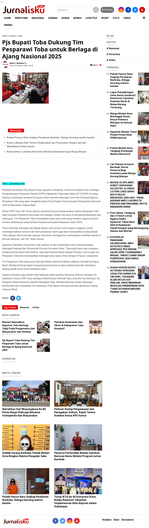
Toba (20, 35)
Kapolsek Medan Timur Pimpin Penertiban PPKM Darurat (123, 134)
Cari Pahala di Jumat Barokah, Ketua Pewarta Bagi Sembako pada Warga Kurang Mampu (123, 170)
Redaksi (106, 519)
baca (93, 65)
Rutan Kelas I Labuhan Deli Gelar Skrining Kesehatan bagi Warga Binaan (46, 151)
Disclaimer (127, 519)
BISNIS (77, 18)
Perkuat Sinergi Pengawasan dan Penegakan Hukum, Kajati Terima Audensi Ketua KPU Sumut (74, 412)
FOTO (116, 18)
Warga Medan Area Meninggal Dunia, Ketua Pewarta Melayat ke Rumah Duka (121, 119)
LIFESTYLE (91, 18)
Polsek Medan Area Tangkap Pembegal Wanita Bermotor (121, 151)
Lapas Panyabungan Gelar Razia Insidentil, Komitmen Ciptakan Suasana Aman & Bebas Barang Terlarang (123, 100)
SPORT (105, 18)
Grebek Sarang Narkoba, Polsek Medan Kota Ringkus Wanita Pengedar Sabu (25, 454)
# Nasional (113, 48)
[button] (143, 16)
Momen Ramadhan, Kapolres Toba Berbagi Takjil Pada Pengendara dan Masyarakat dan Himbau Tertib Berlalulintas (18, 328)
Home (4, 35)
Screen (107, 9)
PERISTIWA (21, 18)
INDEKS (8, 25)
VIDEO (127, 18)
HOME (7, 18)
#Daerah (24, 307)
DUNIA (65, 18)
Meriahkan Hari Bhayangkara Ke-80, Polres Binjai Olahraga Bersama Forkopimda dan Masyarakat (24, 412)
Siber (116, 519)
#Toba (35, 307)
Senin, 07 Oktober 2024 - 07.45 (21, 65)
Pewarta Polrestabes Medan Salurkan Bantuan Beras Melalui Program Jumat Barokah (77, 456)
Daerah (12, 35)
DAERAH (52, 18)
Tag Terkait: (10, 307)
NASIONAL (38, 18)
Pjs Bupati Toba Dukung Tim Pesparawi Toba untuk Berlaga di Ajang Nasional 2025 (18, 345)
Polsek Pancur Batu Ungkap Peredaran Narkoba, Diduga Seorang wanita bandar (51, 137)
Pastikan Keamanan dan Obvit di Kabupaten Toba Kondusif (68, 325)
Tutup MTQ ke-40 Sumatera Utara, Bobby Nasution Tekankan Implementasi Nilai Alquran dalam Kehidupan (75, 501)
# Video (111, 60)
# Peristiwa (113, 54)
